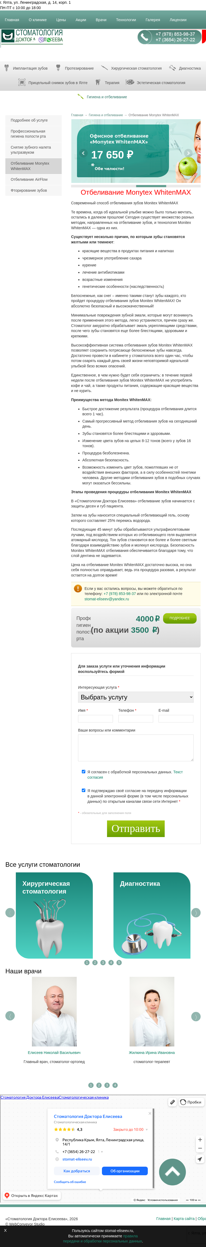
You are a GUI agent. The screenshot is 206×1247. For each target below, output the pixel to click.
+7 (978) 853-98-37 (120, 594)
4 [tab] (111, 963)
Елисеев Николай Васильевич (54, 1052)
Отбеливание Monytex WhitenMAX (30, 166)
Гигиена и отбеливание (101, 96)
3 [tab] (103, 963)
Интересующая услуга (98, 687)
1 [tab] (87, 963)
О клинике (40, 17)
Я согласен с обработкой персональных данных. (135, 774)
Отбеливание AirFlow (29, 179)
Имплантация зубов (24, 67)
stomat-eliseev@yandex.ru (106, 599)
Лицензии (180, 17)
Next (196, 912)
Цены (63, 17)
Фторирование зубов (29, 190)
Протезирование (73, 67)
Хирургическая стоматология (130, 67)
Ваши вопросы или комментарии (106, 730)
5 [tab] (119, 963)
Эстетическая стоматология (155, 82)
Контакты (15, 36)
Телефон (127, 710)
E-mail (164, 710)
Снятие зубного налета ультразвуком (31, 150)
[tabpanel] (54, 915)
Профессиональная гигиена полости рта (28, 134)
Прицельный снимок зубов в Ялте (51, 82)
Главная (14, 17)
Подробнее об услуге (29, 120)
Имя (83, 710)
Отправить (136, 828)
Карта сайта (184, 1218)
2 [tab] (95, 963)
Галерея (155, 17)
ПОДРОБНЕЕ (180, 618)
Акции (83, 17)
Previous (10, 912)
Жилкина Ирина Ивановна (152, 1052)
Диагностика (140, 883)
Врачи (103, 17)
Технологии (128, 17)
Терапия (106, 82)
